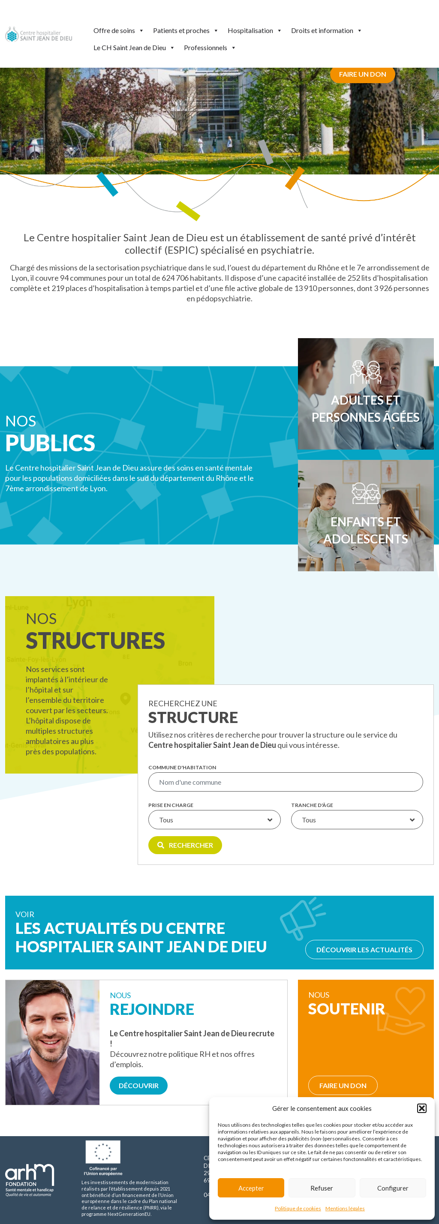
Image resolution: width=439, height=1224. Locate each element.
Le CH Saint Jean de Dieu (134, 47)
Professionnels (210, 47)
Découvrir (139, 1085)
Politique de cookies (298, 1208)
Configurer (393, 1188)
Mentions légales (345, 1208)
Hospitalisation (255, 30)
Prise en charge (170, 805)
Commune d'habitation (182, 768)
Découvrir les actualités (364, 949)
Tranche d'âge (312, 805)
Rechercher (185, 845)
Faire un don (362, 74)
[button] (422, 1108)
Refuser (321, 1188)
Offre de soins (118, 30)
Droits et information (327, 30)
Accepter (251, 1188)
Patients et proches (186, 30)
